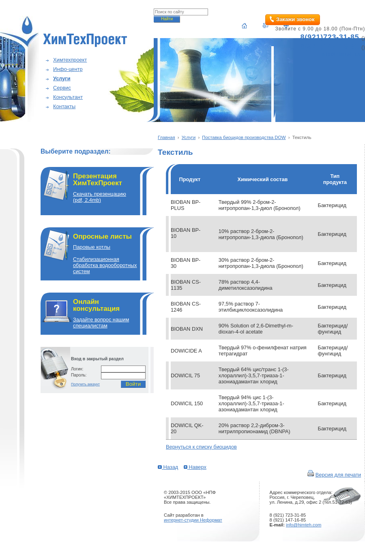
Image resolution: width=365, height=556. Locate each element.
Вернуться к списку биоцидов (201, 447)
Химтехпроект (70, 60)
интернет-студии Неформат (193, 520)
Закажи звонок (295, 19)
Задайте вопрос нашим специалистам (101, 322)
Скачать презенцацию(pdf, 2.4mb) (99, 197)
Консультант (68, 97)
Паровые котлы (91, 247)
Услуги (62, 78)
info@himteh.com (303, 524)
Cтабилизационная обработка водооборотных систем (105, 265)
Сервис (62, 88)
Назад (168, 467)
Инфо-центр (68, 69)
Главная (166, 137)
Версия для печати (338, 475)
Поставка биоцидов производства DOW (244, 137)
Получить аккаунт (85, 384)
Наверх (195, 467)
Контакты (64, 106)
